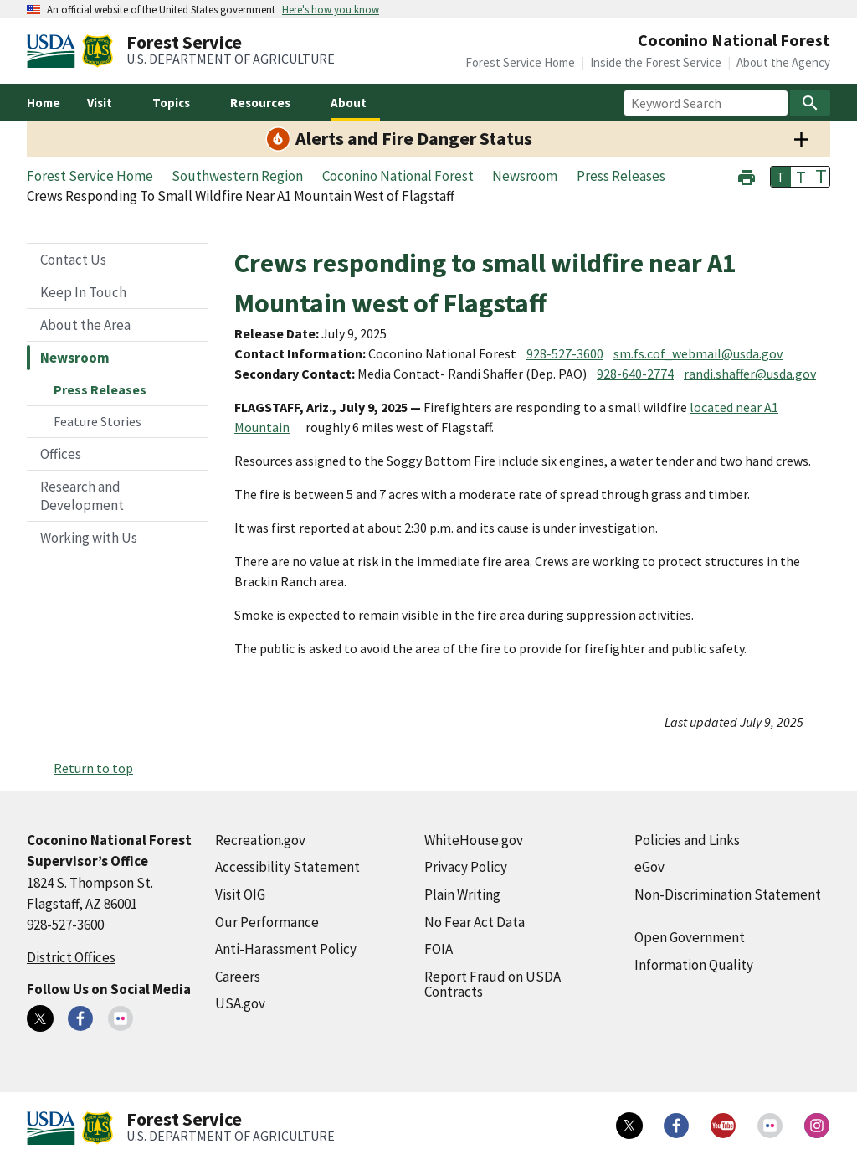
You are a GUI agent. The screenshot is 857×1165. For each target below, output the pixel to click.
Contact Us (73, 259)
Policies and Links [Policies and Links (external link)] (687, 840)
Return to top (93, 768)
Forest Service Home (520, 62)
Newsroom (75, 357)
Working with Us (88, 537)
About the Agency (783, 62)
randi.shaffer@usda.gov (750, 373)
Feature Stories (97, 421)
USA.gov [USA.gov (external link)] (240, 1003)
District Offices (71, 957)
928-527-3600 (564, 353)
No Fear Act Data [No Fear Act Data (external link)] (474, 922)
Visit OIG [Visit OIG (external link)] (240, 894)
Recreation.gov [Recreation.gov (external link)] (260, 840)
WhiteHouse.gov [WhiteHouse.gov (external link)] (473, 840)
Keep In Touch (83, 292)
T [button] (781, 176)
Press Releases (100, 389)
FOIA (438, 949)
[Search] (810, 103)
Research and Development (82, 495)
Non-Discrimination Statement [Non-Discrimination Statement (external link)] (727, 894)
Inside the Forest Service (655, 62)
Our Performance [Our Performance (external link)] (267, 922)
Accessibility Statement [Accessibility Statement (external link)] (287, 867)
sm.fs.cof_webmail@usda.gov (698, 353)
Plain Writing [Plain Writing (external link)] (462, 894)
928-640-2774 (635, 373)
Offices (60, 454)
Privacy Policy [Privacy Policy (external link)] (465, 867)
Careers (237, 976)
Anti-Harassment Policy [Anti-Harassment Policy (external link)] (286, 949)
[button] (746, 175)
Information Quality (693, 965)
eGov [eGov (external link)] (649, 867)
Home (43, 103)
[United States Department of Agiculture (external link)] (54, 51)
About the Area (85, 325)
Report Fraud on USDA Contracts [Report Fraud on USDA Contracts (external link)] (492, 984)
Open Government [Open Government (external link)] (689, 937)
